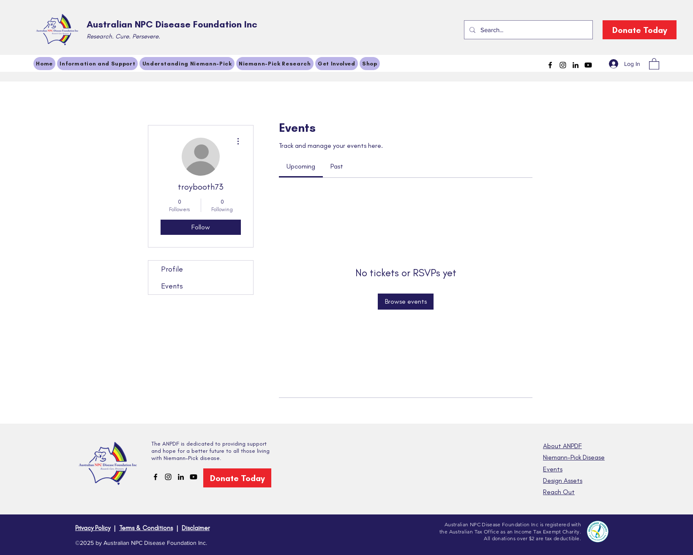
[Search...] (527, 30)
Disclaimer (196, 528)
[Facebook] (550, 65)
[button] (654, 63)
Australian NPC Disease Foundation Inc (172, 24)
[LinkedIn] (575, 65)
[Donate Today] (640, 29)
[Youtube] (588, 65)
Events (172, 286)
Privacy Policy (92, 528)
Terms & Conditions (146, 528)
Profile (172, 269)
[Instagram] (563, 65)
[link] (300, 166)
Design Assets (562, 480)
